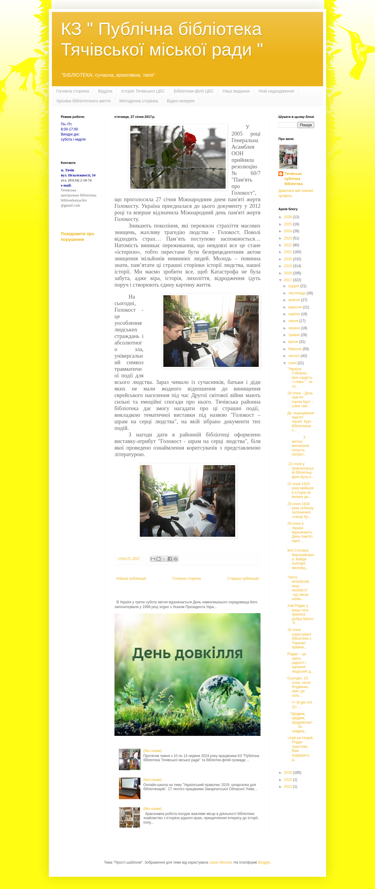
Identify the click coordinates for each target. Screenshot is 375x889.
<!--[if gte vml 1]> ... (299, 704)
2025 (288, 224)
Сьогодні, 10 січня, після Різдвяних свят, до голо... (299, 687)
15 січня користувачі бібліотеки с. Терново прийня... (299, 638)
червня (294, 328)
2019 (288, 266)
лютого (294, 356)
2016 (288, 772)
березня (295, 349)
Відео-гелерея (180, 101)
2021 (288, 252)
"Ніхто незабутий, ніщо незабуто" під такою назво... (298, 588)
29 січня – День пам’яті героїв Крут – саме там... (300, 399)
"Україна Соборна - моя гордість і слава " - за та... (299, 377)
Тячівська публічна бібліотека (293, 179)
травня (294, 335)
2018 (288, 273)
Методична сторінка (139, 101)
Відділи (105, 91)
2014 (288, 787)
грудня (294, 286)
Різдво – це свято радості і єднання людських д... (300, 662)
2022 (288, 245)
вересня (295, 307)
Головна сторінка (72, 91)
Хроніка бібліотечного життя (83, 101)
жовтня (294, 300)
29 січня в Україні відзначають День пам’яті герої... (300, 532)
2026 (288, 217)
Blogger (264, 862)
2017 (288, 280)
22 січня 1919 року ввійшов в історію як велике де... (300, 490)
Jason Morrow (220, 862)
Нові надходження (276, 91)
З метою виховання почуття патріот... (298, 446)
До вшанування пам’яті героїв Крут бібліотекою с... (300, 422)
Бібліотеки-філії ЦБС (194, 91)
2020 (288, 259)
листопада (297, 293)
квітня (293, 342)
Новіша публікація (131, 578)
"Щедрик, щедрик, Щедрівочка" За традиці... (299, 722)
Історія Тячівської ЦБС (143, 91)
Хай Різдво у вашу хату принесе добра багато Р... (300, 614)
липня (293, 321)
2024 (288, 231)
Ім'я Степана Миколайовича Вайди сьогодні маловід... (300, 559)
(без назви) (152, 751)
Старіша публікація (243, 578)
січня (292, 363)
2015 (288, 780)
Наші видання (236, 91)
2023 (288, 238)
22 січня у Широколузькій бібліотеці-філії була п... (300, 470)
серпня (294, 314)
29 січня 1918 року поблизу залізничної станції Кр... (300, 510)
